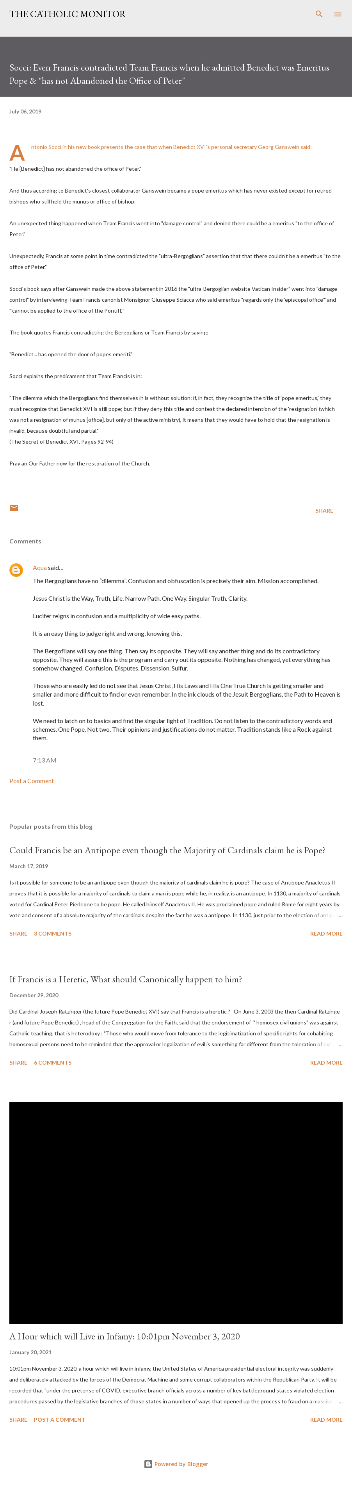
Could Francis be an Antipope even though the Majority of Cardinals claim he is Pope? (167, 850)
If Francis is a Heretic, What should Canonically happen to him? (125, 979)
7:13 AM (45, 760)
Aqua (40, 567)
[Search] (319, 14)
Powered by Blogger (176, 1464)
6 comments (52, 1062)
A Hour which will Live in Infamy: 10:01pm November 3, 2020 (124, 1336)
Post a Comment (31, 780)
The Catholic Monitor (67, 14)
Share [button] (324, 510)
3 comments (52, 933)
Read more (326, 933)
